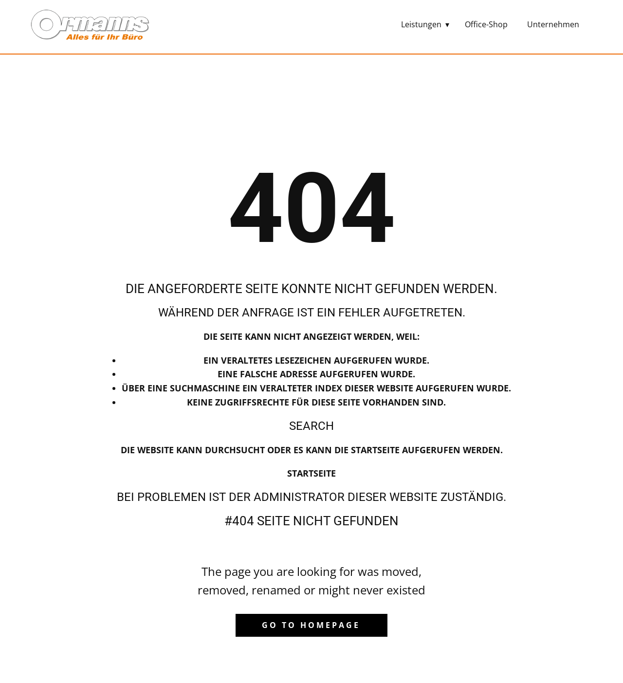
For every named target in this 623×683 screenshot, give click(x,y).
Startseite (311, 473)
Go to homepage (311, 625)
